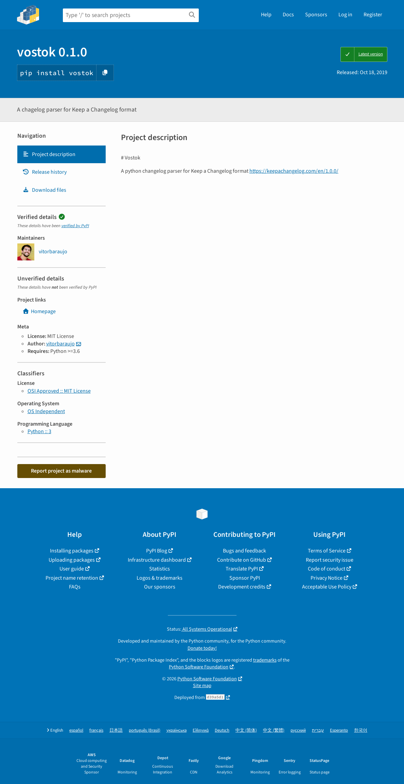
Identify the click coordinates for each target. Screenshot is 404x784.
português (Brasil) (144, 730)
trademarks (265, 660)
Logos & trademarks (159, 578)
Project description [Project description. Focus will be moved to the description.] (48, 154)
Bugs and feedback (244, 551)
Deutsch (222, 730)
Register (373, 14)
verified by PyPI (75, 226)
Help (266, 14)
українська (176, 730)
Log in (345, 14)
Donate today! (202, 648)
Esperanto (339, 730)
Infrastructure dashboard (157, 560)
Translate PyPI (242, 569)
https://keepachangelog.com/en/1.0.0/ (293, 171)
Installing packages (71, 551)
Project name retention (72, 578)
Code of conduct (326, 569)
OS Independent (46, 411)
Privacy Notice (326, 578)
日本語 (116, 730)
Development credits (241, 587)
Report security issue (329, 560)
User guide (71, 569)
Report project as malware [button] (61, 471)
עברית (318, 730)
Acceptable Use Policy (326, 587)
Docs (288, 14)
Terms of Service (327, 551)
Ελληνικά (201, 730)
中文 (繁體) (273, 730)
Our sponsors (159, 587)
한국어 (360, 730)
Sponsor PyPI (244, 578)
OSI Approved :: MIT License (59, 391)
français (96, 730)
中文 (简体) (246, 730)
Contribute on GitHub (241, 560)
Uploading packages (72, 560)
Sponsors (316, 14)
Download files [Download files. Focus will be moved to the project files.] (44, 190)
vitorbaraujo (60, 343)
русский (298, 730)
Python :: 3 (39, 431)
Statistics (159, 569)
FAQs (75, 587)
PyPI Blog (156, 551)
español (76, 730)
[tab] (61, 154)
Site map (202, 685)
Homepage (39, 311)
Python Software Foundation (198, 666)
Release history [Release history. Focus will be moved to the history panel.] (44, 172)
